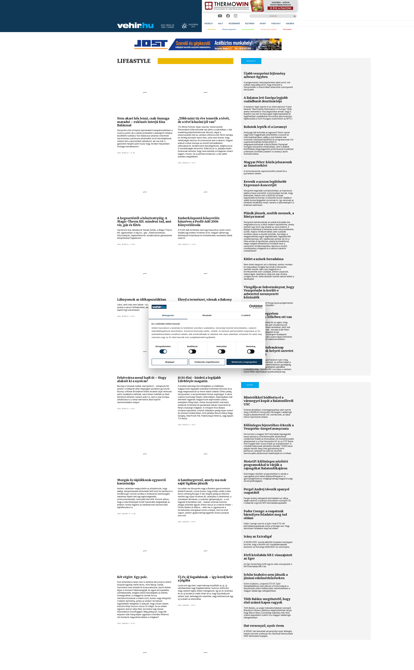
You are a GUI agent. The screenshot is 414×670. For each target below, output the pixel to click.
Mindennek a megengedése (244, 362)
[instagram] (235, 16)
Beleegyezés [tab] (168, 315)
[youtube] (220, 16)
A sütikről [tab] (245, 315)
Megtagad (169, 362)
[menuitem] (209, 23)
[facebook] (228, 16)
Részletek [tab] (207, 315)
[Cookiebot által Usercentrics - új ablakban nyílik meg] (251, 307)
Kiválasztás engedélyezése (207, 362)
